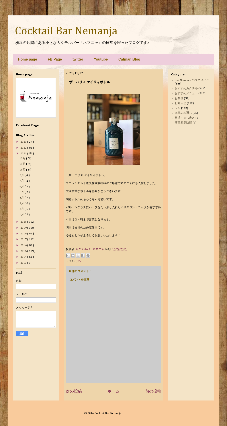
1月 (22, 214)
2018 (23, 233)
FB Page (55, 59)
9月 (22, 175)
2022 (23, 147)
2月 (22, 209)
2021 (23, 153)
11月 (23, 164)
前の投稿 (153, 391)
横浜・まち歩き (185, 117)
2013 (23, 262)
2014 (23, 256)
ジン (79, 261)
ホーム (113, 391)
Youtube (101, 59)
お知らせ (180, 103)
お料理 (179, 98)
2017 (23, 239)
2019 (23, 227)
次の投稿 (74, 391)
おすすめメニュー (186, 93)
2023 (23, 141)
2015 (23, 251)
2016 (23, 245)
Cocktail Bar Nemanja (66, 31)
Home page (27, 59)
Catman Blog (129, 59)
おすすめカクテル (186, 88)
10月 (23, 169)
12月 (23, 158)
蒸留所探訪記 (183, 122)
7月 (22, 180)
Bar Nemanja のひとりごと (192, 80)
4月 (22, 197)
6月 (22, 186)
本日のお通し (183, 113)
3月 (22, 203)
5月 (22, 192)
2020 (23, 221)
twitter (77, 59)
